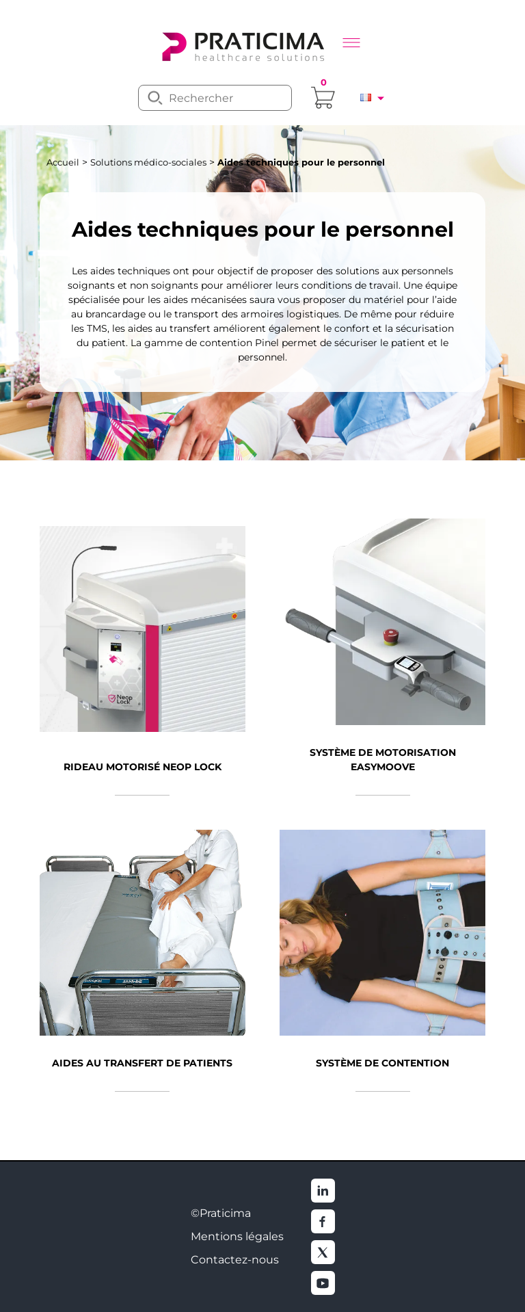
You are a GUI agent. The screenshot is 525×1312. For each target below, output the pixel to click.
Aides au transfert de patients (142, 1063)
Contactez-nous (235, 1259)
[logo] (242, 45)
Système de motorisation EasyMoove (383, 759)
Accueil (62, 162)
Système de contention (382, 1063)
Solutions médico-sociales (148, 162)
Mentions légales (237, 1236)
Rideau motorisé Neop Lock (142, 767)
